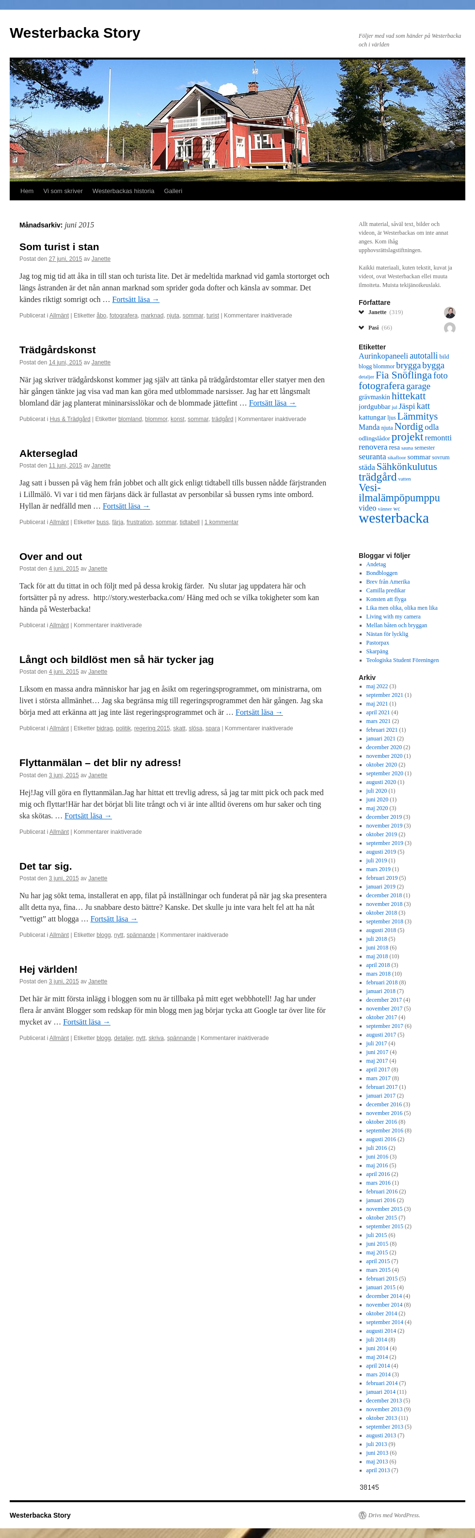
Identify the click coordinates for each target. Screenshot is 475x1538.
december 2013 (384, 1400)
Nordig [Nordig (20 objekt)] (408, 426)
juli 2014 (376, 1339)
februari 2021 (382, 729)
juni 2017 (377, 1052)
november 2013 (384, 1409)
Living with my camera (393, 616)
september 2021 (384, 695)
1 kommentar (221, 522)
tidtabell (190, 522)
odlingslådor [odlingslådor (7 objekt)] (374, 438)
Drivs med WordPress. (394, 1515)
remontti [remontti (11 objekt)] (438, 437)
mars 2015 (378, 1270)
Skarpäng (377, 651)
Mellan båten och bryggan (397, 625)
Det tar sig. (45, 866)
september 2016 (384, 1130)
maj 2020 (377, 808)
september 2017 (384, 1026)
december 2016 (384, 1104)
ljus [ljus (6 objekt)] (391, 417)
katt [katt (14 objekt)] (423, 406)
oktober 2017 (381, 1017)
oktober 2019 (381, 834)
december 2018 (384, 895)
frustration (139, 522)
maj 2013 (377, 1461)
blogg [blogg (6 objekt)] (365, 366)
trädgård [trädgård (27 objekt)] (377, 476)
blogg (103, 935)
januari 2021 (381, 738)
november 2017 (384, 1008)
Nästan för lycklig (387, 634)
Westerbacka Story (75, 33)
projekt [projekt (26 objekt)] (408, 436)
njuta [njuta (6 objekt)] (387, 427)
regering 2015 (152, 728)
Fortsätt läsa (136, 299)
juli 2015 (376, 1235)
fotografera (124, 315)
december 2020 (384, 747)
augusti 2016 (381, 1139)
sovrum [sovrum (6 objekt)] (441, 457)
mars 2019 (378, 869)
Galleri (173, 191)
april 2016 (378, 1174)
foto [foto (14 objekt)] (440, 375)
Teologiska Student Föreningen (402, 660)
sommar (193, 315)
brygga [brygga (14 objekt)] (408, 365)
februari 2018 (382, 982)
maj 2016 (377, 1165)
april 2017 (378, 1069)
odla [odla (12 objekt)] (432, 427)
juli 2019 (376, 860)
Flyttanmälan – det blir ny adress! (100, 762)
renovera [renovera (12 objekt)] (373, 447)
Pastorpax (377, 642)
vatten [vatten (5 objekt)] (404, 479)
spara (213, 728)
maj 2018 (377, 956)
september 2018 (384, 921)
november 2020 (384, 756)
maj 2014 (377, 1357)
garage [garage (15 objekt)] (418, 386)
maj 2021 (377, 703)
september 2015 (384, 1226)
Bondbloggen (382, 573)
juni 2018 (377, 947)
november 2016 (384, 1113)
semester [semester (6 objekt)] (424, 447)
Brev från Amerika (388, 581)
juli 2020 (376, 790)
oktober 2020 (381, 764)
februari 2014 (382, 1383)
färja (117, 522)
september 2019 (384, 843)
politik (123, 728)
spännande (141, 935)
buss (102, 522)
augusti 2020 (381, 782)
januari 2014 (381, 1391)
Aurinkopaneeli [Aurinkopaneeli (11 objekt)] (383, 356)
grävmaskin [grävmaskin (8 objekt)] (374, 397)
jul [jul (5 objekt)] (394, 407)
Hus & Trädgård (70, 419)
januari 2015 (381, 1287)
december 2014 (384, 1296)
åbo (101, 315)
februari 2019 (382, 878)
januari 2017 (381, 1095)
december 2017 (384, 999)
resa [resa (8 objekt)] (394, 447)
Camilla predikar (386, 590)
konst (178, 419)
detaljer (123, 1038)
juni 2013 (377, 1452)
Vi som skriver (62, 191)
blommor (156, 419)
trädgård (223, 419)
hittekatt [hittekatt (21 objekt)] (409, 396)
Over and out (50, 556)
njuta (173, 315)
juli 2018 (376, 938)
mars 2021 (378, 721)
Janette (101, 259)
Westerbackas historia (124, 191)
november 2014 (384, 1304)
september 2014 (384, 1322)
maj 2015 (377, 1252)
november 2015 (384, 1209)
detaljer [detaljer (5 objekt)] (366, 376)
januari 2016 (381, 1200)
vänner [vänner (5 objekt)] (385, 509)
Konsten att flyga (386, 599)
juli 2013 (376, 1444)
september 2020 (384, 773)
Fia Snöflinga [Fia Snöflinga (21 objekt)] (404, 375)
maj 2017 (377, 1060)
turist (212, 315)
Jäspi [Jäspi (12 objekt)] (407, 406)
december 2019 (384, 817)
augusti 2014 (381, 1330)
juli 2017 (376, 1043)
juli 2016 (376, 1148)
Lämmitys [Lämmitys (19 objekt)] (417, 416)
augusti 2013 (381, 1435)
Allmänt (59, 315)
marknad (152, 315)
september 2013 (384, 1426)
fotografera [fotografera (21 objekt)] (382, 386)
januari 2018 (381, 991)
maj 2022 (377, 686)
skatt (179, 728)
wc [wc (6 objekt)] (396, 508)
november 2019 (384, 825)
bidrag (104, 728)
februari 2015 (382, 1278)
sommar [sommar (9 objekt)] (419, 457)
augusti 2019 (381, 851)
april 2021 (378, 712)
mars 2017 (378, 1078)
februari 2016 (382, 1191)
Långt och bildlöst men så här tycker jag (116, 659)
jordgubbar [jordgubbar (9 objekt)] (374, 406)
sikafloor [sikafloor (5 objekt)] (397, 457)
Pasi (380, 327)
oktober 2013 (381, 1418)
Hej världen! (48, 969)
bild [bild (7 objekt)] (444, 356)
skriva (156, 1038)
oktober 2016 (381, 1121)
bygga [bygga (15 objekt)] (433, 365)
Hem (26, 191)
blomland (130, 419)
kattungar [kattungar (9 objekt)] (372, 417)
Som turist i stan (59, 246)
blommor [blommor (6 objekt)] (384, 366)
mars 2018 (378, 973)
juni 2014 (377, 1348)
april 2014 (378, 1365)
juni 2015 (377, 1243)
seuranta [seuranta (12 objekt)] (372, 456)
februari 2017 (382, 1087)
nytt (118, 935)
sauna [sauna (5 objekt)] (407, 448)
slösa (195, 728)
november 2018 (384, 904)
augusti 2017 (381, 1034)
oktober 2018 (381, 912)
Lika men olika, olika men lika (402, 607)
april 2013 (378, 1470)
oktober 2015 (381, 1217)
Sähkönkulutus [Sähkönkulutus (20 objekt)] (407, 466)
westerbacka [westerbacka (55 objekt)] (394, 518)
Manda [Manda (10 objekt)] (369, 427)
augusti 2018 (381, 930)
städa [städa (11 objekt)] (367, 467)
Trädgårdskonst (57, 349)
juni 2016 (377, 1156)
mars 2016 (378, 1182)
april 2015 (378, 1261)
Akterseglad (48, 453)
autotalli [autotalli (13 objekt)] (424, 356)
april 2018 (378, 965)
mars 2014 (378, 1374)
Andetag (376, 564)
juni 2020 (377, 799)
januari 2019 (381, 886)
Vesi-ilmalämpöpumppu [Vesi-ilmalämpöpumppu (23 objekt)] (399, 493)
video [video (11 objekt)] (367, 508)
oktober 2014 (381, 1313)
